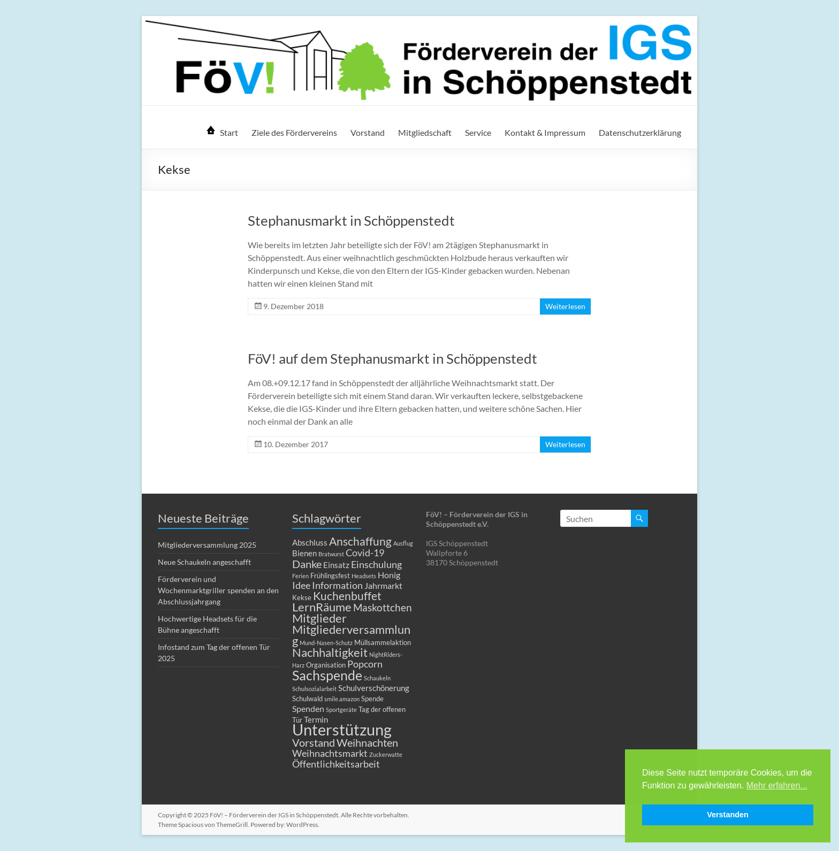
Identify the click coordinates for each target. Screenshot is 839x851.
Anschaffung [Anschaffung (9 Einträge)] (360, 541)
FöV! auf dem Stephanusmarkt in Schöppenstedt (392, 358)
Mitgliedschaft (425, 132)
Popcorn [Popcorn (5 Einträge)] (365, 664)
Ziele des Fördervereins (294, 132)
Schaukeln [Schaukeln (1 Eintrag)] (377, 677)
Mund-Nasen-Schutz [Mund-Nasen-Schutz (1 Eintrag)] (326, 642)
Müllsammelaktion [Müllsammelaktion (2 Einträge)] (382, 642)
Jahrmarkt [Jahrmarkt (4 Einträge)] (383, 585)
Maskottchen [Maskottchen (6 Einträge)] (382, 608)
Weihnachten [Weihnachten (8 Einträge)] (367, 742)
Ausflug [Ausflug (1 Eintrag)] (403, 543)
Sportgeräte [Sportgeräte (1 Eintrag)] (341, 709)
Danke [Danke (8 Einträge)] (307, 563)
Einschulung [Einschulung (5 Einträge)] (376, 564)
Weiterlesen (565, 306)
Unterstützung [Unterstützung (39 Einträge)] (342, 729)
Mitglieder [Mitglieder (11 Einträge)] (319, 618)
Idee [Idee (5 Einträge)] (301, 585)
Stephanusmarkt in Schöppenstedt (351, 220)
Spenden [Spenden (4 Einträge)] (308, 708)
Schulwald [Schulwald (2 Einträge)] (307, 698)
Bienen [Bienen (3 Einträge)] (304, 553)
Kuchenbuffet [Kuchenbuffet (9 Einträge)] (347, 595)
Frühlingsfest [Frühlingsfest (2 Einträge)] (330, 575)
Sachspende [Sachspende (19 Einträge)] (327, 675)
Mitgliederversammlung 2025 (207, 544)
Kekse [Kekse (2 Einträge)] (301, 597)
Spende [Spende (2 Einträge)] (372, 698)
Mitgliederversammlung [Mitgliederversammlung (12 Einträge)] (351, 635)
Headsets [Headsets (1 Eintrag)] (364, 575)
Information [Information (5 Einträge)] (337, 585)
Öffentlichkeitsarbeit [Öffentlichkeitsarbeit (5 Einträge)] (336, 764)
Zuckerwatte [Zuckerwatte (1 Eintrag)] (385, 754)
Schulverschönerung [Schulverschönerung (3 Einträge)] (373, 688)
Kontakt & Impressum (545, 132)
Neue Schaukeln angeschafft (204, 561)
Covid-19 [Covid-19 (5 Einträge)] (365, 552)
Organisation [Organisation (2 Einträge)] (326, 665)
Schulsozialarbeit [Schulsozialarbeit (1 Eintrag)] (314, 688)
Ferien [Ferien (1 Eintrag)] (300, 575)
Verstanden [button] (728, 814)
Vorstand (367, 132)
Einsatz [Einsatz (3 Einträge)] (336, 565)
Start (229, 132)
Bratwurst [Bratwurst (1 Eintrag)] (331, 553)
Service (478, 132)
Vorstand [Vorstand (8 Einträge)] (313, 742)
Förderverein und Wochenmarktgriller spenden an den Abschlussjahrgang (218, 590)
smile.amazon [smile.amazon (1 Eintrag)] (342, 698)
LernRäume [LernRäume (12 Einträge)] (322, 607)
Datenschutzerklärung (640, 132)
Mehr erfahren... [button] (776, 785)
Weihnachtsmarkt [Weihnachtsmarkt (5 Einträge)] (330, 753)
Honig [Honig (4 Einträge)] (389, 575)
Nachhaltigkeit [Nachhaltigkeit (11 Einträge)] (330, 652)
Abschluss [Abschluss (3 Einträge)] (309, 542)
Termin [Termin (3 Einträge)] (316, 719)
